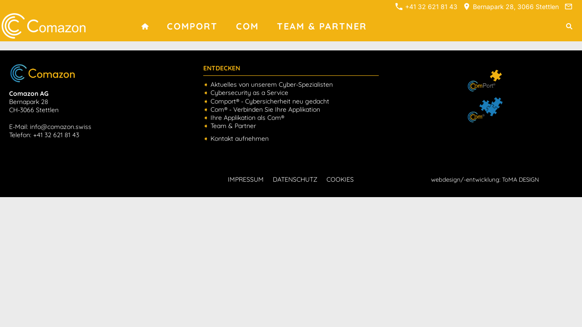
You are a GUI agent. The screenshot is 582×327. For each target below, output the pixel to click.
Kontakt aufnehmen (240, 138)
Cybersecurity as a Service (249, 93)
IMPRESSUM (246, 179)
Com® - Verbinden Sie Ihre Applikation (265, 109)
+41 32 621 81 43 (426, 6)
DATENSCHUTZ (295, 179)
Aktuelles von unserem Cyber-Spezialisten (272, 84)
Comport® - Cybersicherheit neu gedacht (270, 101)
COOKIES (340, 179)
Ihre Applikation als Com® (247, 118)
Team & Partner (233, 126)
